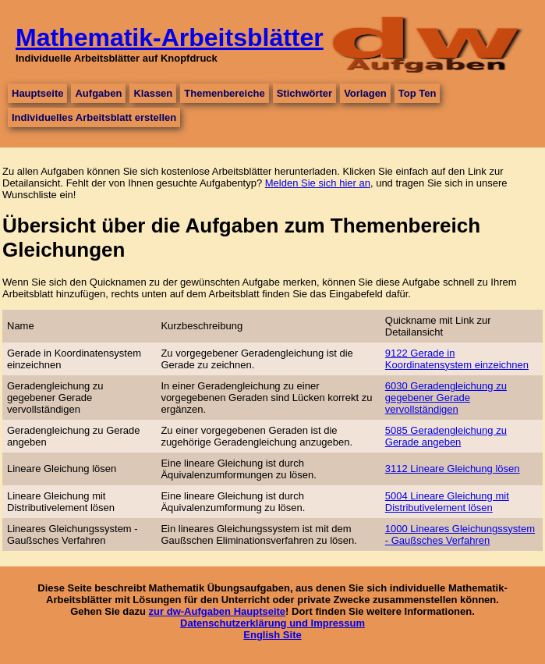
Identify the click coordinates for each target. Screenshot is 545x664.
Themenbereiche (224, 93)
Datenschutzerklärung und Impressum (272, 623)
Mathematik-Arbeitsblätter (170, 37)
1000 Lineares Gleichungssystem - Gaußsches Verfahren (460, 534)
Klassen (152, 93)
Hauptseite (37, 93)
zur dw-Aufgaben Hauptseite (217, 611)
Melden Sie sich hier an (317, 183)
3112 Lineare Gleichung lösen (452, 468)
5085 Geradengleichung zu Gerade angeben (446, 436)
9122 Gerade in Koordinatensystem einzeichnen (457, 359)
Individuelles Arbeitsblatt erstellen (94, 117)
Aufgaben (98, 93)
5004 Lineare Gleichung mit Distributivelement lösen (447, 501)
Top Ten (417, 93)
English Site (272, 635)
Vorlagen (365, 93)
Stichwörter (305, 93)
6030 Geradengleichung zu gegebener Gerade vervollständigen (446, 397)
